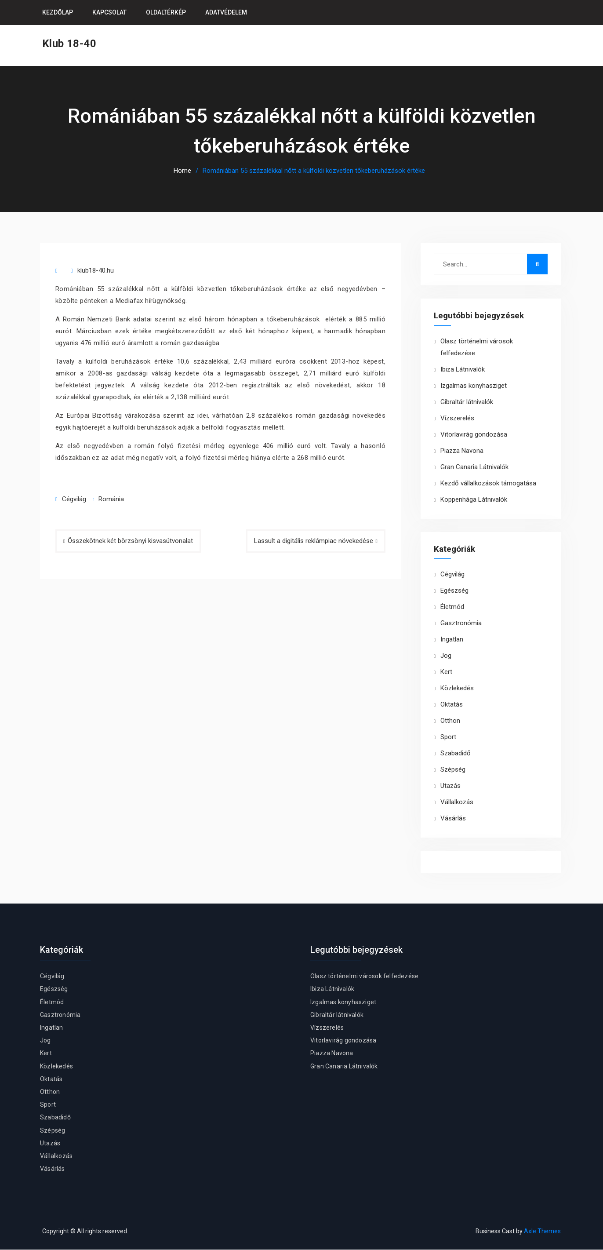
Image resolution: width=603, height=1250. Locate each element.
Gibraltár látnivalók (466, 402)
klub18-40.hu (95, 271)
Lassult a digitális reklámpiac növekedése (313, 541)
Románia (111, 499)
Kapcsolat (109, 12)
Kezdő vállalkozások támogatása (488, 484)
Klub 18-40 (69, 43)
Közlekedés (457, 688)
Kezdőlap (57, 12)
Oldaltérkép (166, 12)
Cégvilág (74, 499)
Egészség (454, 591)
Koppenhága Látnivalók (473, 500)
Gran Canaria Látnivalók (474, 467)
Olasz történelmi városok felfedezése (364, 976)
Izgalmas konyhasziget (473, 386)
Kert (446, 672)
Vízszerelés (457, 419)
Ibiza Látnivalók (462, 370)
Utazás (450, 786)
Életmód (452, 607)
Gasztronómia (461, 623)
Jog (445, 656)
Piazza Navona (461, 451)
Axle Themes (542, 1231)
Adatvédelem (226, 12)
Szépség (452, 770)
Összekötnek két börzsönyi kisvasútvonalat (130, 541)
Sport (448, 737)
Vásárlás (453, 819)
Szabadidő (455, 754)
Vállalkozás (456, 802)
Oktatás (451, 705)
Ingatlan (451, 640)
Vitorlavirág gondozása (473, 435)
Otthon (450, 721)
